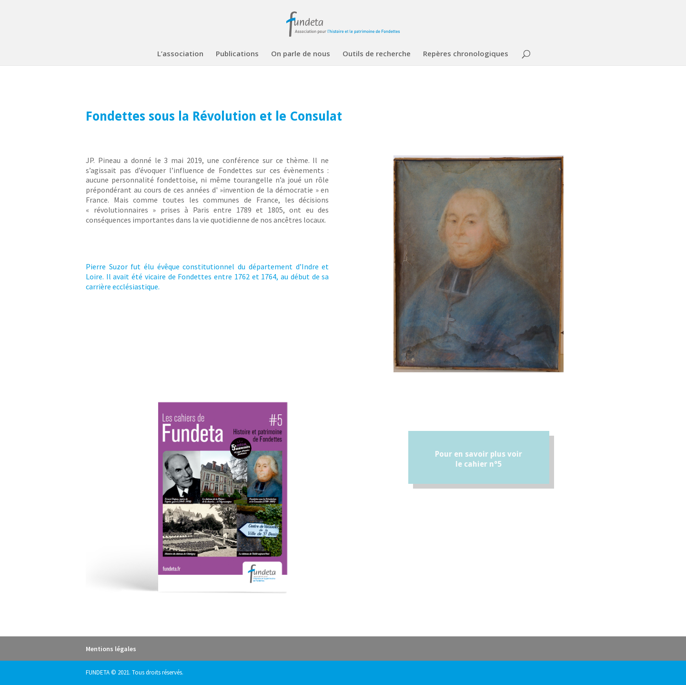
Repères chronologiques (465, 54)
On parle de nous (300, 54)
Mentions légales (111, 648)
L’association (180, 54)
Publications (237, 54)
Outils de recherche (377, 54)
